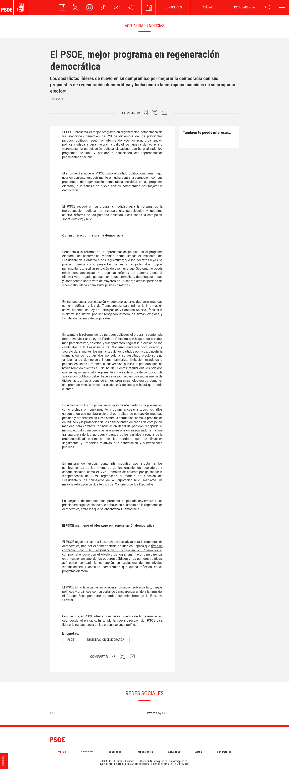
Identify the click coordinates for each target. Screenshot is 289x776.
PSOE (54, 713)
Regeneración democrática (105, 639)
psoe (70, 639)
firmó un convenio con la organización (112, 548)
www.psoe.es (160, 761)
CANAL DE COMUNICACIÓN (176, 764)
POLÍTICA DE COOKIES (151, 764)
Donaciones (87, 752)
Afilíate (62, 751)
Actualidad (174, 751)
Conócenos (114, 751)
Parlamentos (224, 751)
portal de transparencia (119, 591)
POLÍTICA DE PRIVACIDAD (126, 764)
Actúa (198, 751)
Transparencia (144, 751)
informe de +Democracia (124, 140)
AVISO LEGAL (106, 764)
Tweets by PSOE (158, 713)
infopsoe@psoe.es (178, 761)
